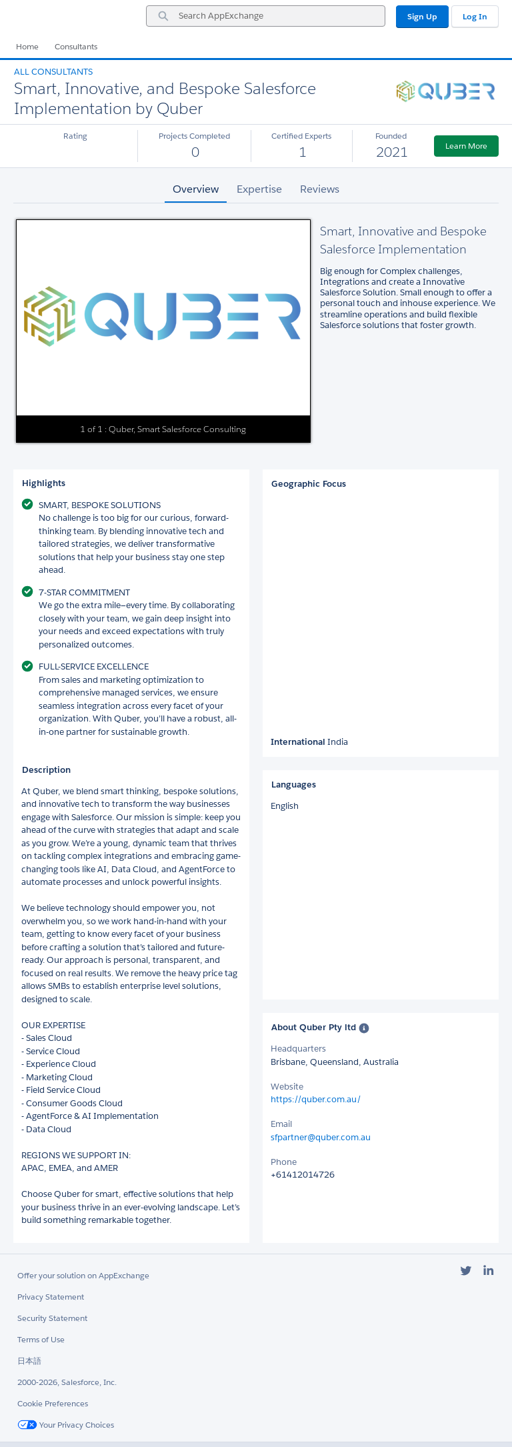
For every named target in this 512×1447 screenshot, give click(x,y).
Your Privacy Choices (65, 1424)
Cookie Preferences (52, 1403)
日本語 (29, 1360)
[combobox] (265, 16)
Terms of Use (41, 1339)
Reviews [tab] (319, 189)
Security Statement (52, 1318)
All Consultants (53, 71)
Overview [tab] (196, 189)
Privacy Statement (50, 1296)
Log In (475, 16)
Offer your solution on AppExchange (83, 1275)
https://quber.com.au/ (316, 1099)
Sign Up (422, 16)
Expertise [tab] (259, 189)
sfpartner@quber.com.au (321, 1137)
